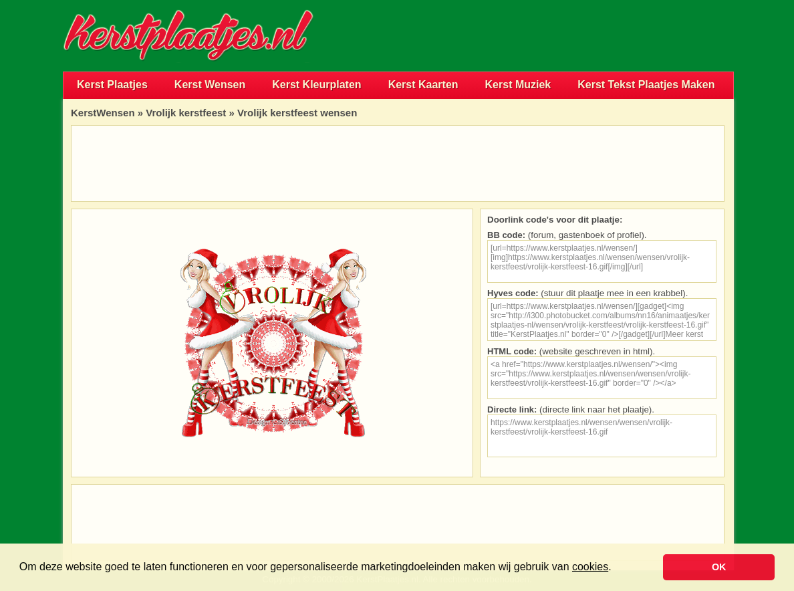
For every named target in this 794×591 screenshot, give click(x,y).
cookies (590, 566)
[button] (616, 568)
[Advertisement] (577, 35)
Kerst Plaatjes (112, 84)
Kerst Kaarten (423, 84)
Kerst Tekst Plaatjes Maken (645, 84)
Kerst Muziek (518, 84)
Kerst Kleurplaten (316, 84)
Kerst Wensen (209, 84)
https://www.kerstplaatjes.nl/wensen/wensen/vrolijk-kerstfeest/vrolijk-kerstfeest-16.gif (601, 436)
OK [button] (719, 567)
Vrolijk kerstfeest (186, 112)
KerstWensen (103, 112)
